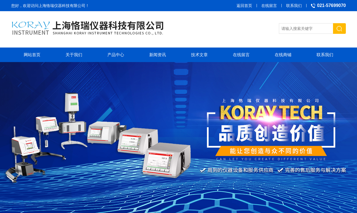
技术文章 (199, 54)
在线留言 (269, 5)
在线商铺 (283, 54)
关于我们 (74, 54)
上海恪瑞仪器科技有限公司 (61, 5)
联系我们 (294, 5)
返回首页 (244, 5)
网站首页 (32, 54)
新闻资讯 (157, 54)
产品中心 (115, 54)
